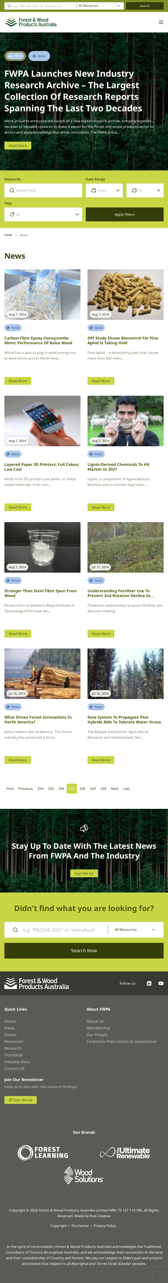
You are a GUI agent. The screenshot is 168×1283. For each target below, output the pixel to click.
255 (51, 788)
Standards (13, 1054)
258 (82, 788)
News (9, 1027)
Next (115, 788)
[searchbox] (47, 215)
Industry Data (17, 1061)
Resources (13, 1041)
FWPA (8, 235)
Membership (98, 1027)
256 (61, 788)
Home (10, 1021)
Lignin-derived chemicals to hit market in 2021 (119, 467)
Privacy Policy (105, 1225)
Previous (25, 788)
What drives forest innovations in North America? (38, 719)
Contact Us (14, 1068)
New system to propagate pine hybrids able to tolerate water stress (124, 719)
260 (103, 788)
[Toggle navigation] (159, 22)
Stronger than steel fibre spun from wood (40, 593)
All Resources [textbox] (88, 6)
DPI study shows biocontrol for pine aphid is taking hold (123, 340)
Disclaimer (80, 1225)
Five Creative (100, 1215)
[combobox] (100, 6)
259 (93, 788)
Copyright (59, 1225)
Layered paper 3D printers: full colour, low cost (41, 467)
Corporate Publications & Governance (121, 1041)
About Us (95, 1021)
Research (12, 1048)
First (10, 788)
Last (126, 788)
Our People (97, 1034)
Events (10, 1034)
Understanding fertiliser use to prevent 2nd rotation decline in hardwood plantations (119, 595)
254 (40, 788)
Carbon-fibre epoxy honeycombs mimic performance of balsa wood (38, 340)
